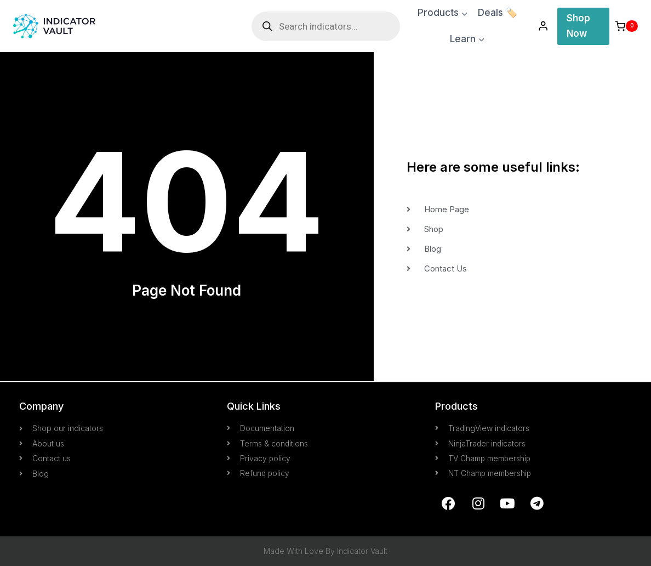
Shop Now (578, 25)
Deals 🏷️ (497, 12)
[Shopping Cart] (626, 26)
